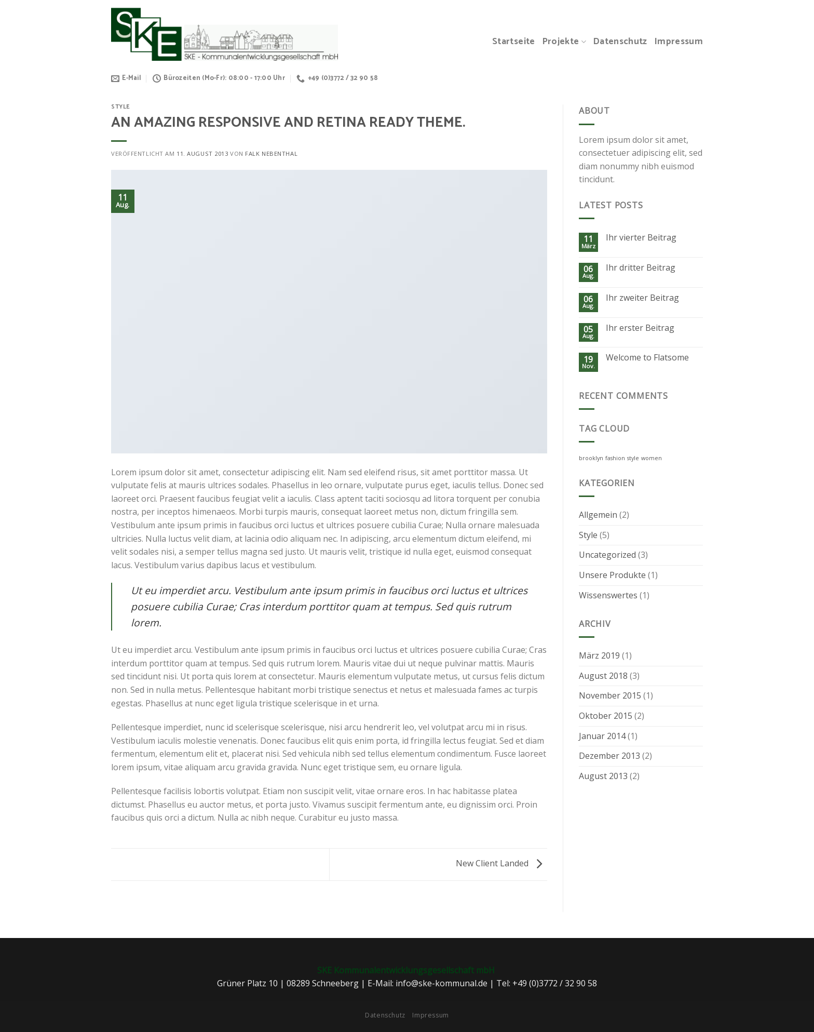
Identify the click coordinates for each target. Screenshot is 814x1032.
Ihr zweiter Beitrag (642, 298)
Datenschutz (620, 41)
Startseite (513, 41)
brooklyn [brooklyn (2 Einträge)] (591, 458)
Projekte (564, 41)
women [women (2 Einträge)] (651, 458)
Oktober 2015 (605, 715)
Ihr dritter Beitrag (640, 268)
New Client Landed (501, 863)
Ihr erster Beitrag (640, 328)
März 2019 (599, 655)
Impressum (679, 41)
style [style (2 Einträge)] (633, 458)
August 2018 (603, 675)
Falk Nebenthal (271, 153)
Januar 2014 (602, 736)
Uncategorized (607, 554)
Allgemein (598, 514)
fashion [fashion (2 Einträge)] (615, 458)
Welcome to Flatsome (647, 358)
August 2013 (603, 776)
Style (120, 107)
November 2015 (610, 695)
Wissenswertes (608, 595)
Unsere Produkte (612, 575)
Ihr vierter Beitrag (641, 238)
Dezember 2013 (609, 755)
